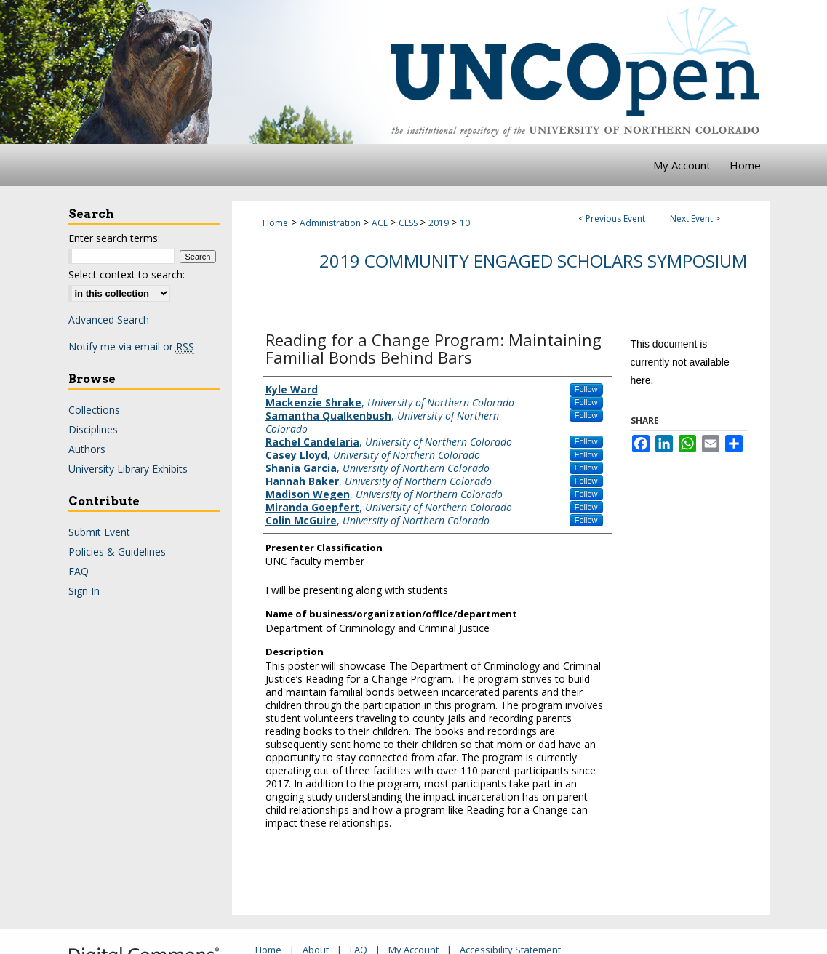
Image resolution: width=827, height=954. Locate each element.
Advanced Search (108, 319)
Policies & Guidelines (117, 551)
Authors (86, 449)
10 (465, 223)
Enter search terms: (114, 238)
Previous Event (615, 218)
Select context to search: (126, 274)
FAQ (78, 571)
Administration (331, 223)
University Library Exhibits (128, 469)
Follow (586, 389)
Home (275, 223)
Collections (94, 410)
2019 (439, 223)
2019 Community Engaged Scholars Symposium (533, 261)
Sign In (84, 591)
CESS (409, 223)
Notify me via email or (131, 346)
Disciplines (93, 429)
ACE (381, 223)
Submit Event (99, 532)
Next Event (691, 218)
